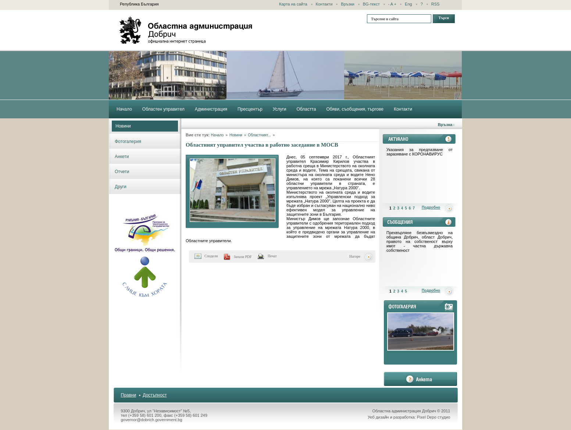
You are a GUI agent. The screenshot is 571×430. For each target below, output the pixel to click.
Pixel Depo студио (433, 417)
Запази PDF (243, 257)
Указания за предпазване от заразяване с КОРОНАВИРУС (419, 151)
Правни (128, 395)
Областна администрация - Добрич (186, 30)
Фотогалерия (128, 141)
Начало (217, 135)
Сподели (211, 256)
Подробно (431, 207)
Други (120, 186)
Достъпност (155, 395)
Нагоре (354, 256)
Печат (272, 256)
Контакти (324, 4)
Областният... (259, 135)
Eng (408, 4)
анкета (420, 379)
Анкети (122, 156)
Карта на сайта (293, 4)
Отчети (122, 171)
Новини (123, 126)
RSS (435, 4)
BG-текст (371, 4)
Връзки (347, 4)
